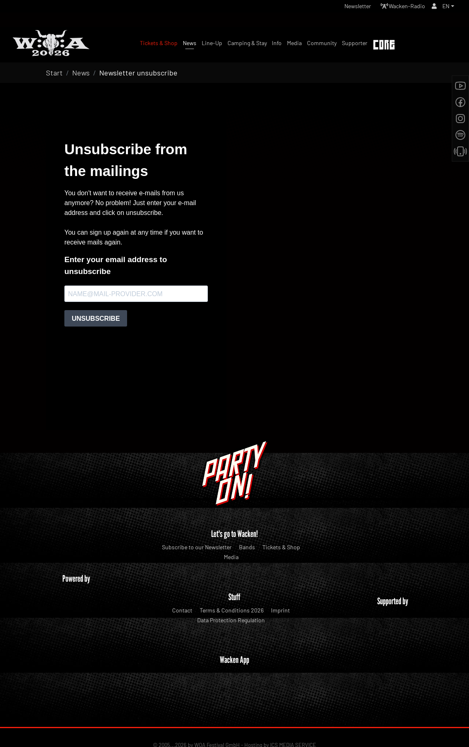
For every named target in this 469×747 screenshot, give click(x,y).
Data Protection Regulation (231, 620)
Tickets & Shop (281, 547)
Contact (182, 610)
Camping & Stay (247, 42)
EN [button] (445, 8)
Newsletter (345, 8)
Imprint (280, 610)
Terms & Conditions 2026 (232, 610)
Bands (247, 547)
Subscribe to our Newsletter (197, 547)
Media (231, 556)
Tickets (434, 45)
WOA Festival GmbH (217, 714)
